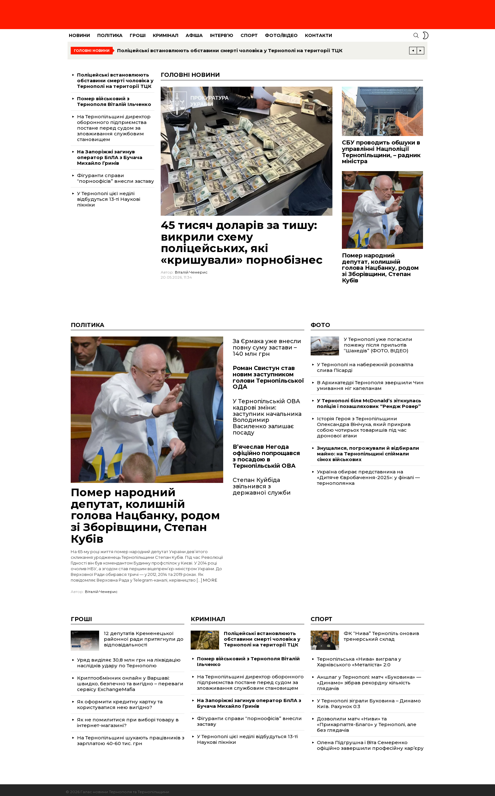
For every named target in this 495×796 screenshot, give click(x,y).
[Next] (420, 47)
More (210, 576)
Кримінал (165, 32)
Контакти (318, 32)
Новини (79, 32)
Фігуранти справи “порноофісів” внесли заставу (115, 175)
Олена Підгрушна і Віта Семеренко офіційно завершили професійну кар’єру (370, 742)
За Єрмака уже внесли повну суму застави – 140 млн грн (267, 344)
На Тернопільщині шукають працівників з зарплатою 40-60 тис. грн (130, 737)
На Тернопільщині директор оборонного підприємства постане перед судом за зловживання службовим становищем (114, 124)
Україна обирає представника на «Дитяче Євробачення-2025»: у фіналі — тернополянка (368, 474)
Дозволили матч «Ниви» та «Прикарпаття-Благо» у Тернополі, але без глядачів (366, 721)
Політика (109, 32)
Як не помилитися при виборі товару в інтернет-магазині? (128, 719)
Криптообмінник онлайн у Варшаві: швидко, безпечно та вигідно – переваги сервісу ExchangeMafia (130, 680)
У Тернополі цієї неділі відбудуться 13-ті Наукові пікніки (108, 195)
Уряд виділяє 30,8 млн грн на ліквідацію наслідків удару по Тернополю (129, 659)
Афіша (194, 32)
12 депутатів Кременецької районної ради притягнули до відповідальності (143, 635)
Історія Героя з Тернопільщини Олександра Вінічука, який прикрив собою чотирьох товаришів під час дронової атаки (364, 423)
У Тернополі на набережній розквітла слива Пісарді (365, 364)
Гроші (138, 32)
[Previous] (413, 47)
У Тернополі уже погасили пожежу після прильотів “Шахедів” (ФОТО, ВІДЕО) (378, 341)
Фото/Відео (281, 32)
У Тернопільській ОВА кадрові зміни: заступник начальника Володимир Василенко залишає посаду (267, 413)
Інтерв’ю (221, 32)
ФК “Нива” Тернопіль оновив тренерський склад (381, 633)
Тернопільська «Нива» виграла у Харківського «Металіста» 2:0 (359, 658)
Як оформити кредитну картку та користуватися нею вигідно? (120, 701)
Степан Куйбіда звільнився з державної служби (262, 482)
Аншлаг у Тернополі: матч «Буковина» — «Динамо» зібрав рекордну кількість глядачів (369, 679)
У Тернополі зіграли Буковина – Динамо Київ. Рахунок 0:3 (369, 700)
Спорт (249, 32)
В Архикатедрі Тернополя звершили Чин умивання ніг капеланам (370, 382)
